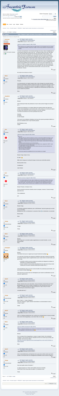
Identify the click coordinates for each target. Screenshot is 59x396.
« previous (52, 30)
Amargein (7, 247)
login (13, 14)
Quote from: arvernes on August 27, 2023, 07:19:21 (27, 177)
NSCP (6, 279)
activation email (12, 15)
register (16, 14)
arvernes (7, 39)
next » (55, 30)
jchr (6, 129)
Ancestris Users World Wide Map (40, 19)
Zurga (6, 221)
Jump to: (46, 383)
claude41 (7, 96)
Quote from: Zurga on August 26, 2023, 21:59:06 (26, 134)
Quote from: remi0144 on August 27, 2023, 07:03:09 (27, 44)
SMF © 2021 (29, 391)
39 (11, 32)
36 (7, 32)
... (6, 32)
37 (8, 32)
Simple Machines (34, 391)
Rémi (6, 75)
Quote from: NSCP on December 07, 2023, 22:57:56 (27, 326)
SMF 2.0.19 (25, 391)
